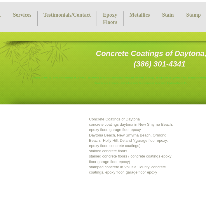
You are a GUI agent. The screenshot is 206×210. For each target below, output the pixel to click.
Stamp (193, 15)
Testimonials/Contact (67, 15)
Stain (168, 15)
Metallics (140, 15)
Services (22, 15)
